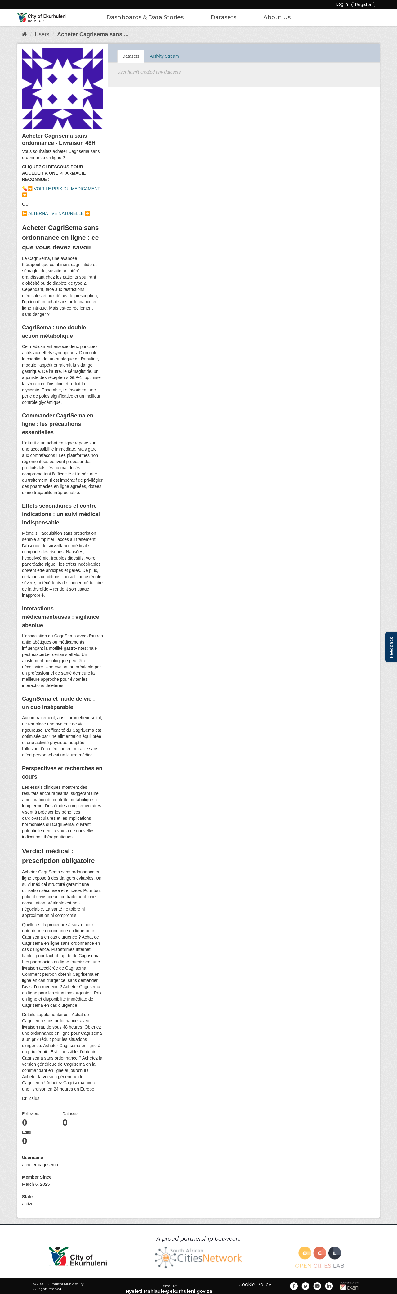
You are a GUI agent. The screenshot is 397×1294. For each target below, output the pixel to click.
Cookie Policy (255, 1284)
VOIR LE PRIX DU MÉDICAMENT (67, 188)
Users (42, 34)
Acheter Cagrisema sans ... (92, 34)
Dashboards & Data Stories (145, 17)
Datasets (223, 17)
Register (363, 4)
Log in (342, 4)
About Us (277, 17)
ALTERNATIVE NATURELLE (56, 213)
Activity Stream (164, 56)
